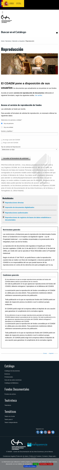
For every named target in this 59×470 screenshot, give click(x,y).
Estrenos (7, 374)
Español (53, 12)
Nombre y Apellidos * (7, 131)
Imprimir (51, 353)
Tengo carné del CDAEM (10, 142)
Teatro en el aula (10, 416)
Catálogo (9, 366)
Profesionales (9, 377)
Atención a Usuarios (18, 41)
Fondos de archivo (10, 394)
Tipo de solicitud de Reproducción (10, 147)
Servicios (8, 41)
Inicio (2, 41)
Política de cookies (30, 466)
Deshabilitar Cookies (46, 464)
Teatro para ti (9, 419)
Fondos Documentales (17, 389)
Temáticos (10, 411)
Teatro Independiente (11, 422)
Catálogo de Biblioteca (11, 383)
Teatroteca (11, 400)
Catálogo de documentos (12, 371)
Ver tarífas (38, 95)
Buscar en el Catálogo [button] (13, 32)
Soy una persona (7, 123)
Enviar (45, 353)
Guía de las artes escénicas (13, 380)
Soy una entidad (7, 127)
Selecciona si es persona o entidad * (11, 120)
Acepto (35, 464)
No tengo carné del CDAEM (11, 140)
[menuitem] (54, 12)
